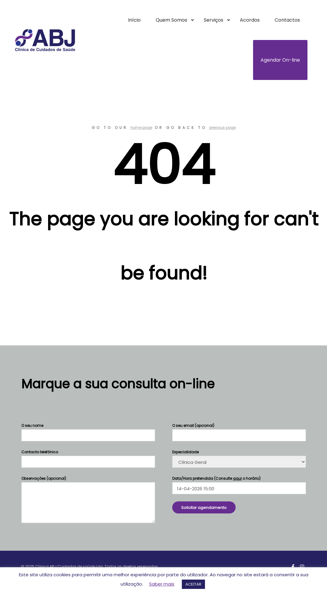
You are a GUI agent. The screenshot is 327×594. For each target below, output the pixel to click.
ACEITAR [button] (193, 584)
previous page (222, 127)
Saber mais (161, 584)
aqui (237, 478)
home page (141, 127)
